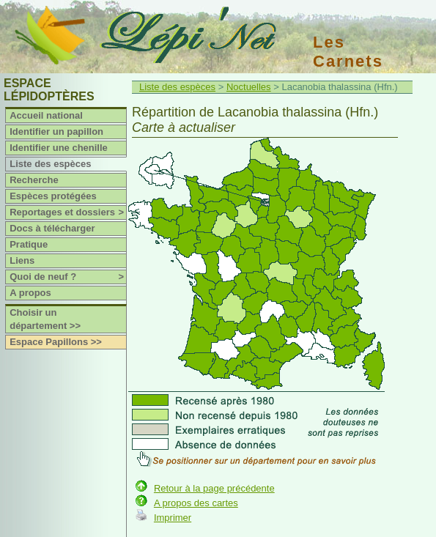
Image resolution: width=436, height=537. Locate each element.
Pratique (29, 244)
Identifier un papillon (56, 131)
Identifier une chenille (59, 147)
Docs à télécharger (52, 228)
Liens (22, 260)
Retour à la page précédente (214, 488)
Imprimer (172, 517)
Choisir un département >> (45, 319)
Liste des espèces (50, 163)
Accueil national (46, 115)
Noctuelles (248, 86)
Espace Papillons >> (56, 341)
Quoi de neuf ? (68, 277)
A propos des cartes (196, 502)
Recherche (34, 179)
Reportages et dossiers (68, 212)
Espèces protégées (53, 195)
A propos (30, 292)
